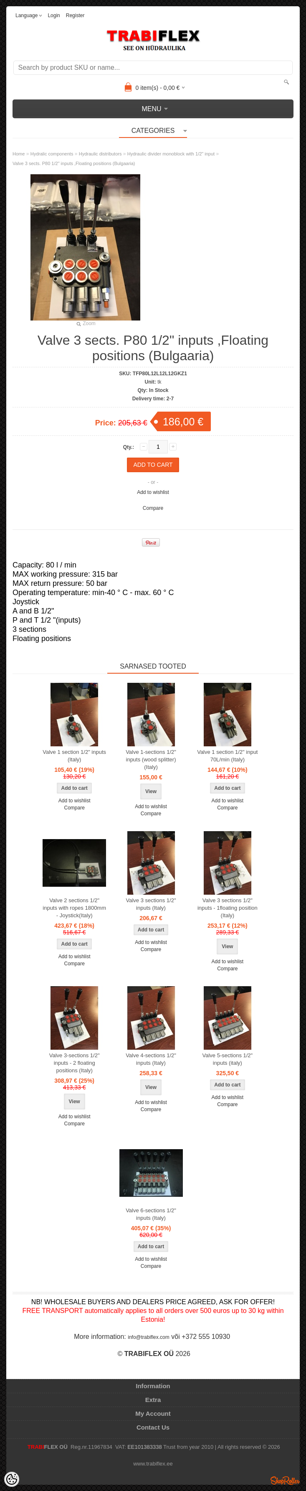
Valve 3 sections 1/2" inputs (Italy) (151, 904)
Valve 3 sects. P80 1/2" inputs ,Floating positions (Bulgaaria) (74, 163)
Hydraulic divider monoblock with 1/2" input (171, 153)
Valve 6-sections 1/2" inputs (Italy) (151, 1214)
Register (75, 15)
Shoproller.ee (285, 1480)
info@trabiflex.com (148, 1337)
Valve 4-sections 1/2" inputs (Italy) (151, 1059)
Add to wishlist (153, 492)
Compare (153, 508)
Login (54, 15)
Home (19, 153)
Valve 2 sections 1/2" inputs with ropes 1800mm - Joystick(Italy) (74, 908)
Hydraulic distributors (100, 153)
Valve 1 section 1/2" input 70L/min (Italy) (227, 756)
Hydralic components (51, 153)
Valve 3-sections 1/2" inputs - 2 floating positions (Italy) (74, 1063)
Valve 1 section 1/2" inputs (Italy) (74, 756)
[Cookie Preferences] (11, 1479)
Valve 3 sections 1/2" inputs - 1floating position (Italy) (227, 908)
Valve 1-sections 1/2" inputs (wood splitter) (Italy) (151, 759)
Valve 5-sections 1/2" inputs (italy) (227, 1059)
